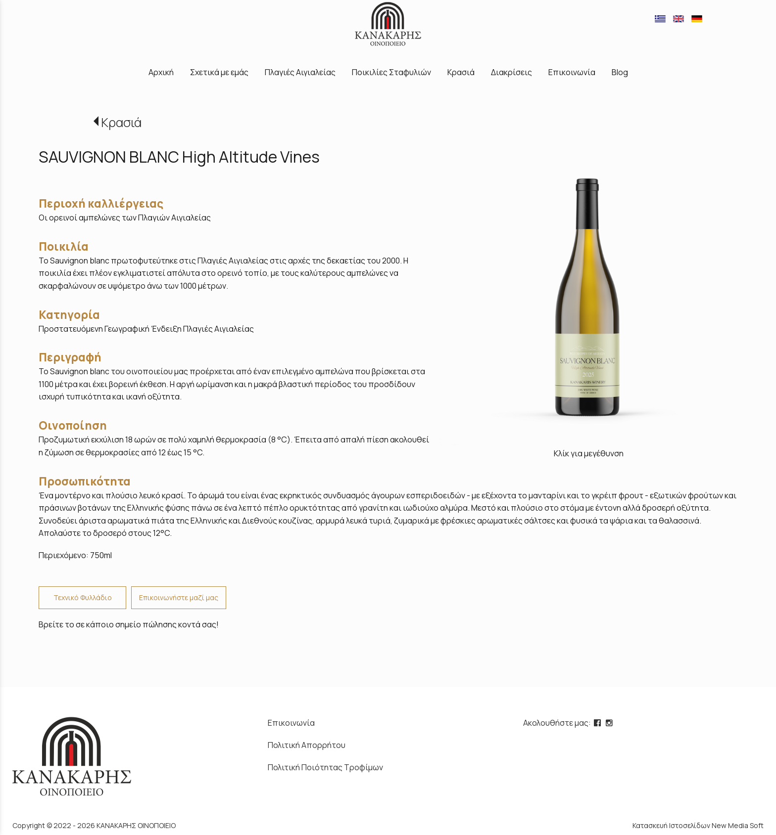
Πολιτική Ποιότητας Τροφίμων (325, 767)
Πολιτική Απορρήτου (306, 745)
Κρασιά (121, 122)
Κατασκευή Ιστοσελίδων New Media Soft (698, 825)
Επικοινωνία (291, 722)
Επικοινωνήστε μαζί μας (178, 597)
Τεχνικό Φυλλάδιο (82, 597)
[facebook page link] (598, 722)
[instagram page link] (610, 722)
